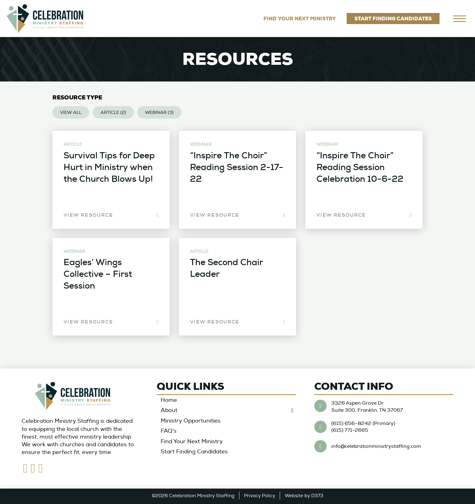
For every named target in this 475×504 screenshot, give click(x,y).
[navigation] (459, 18)
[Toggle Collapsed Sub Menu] (226, 411)
